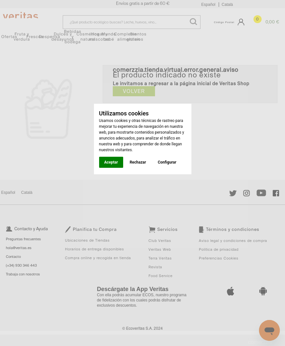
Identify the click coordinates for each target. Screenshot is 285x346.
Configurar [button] (167, 162)
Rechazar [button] (138, 162)
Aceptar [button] (111, 162)
